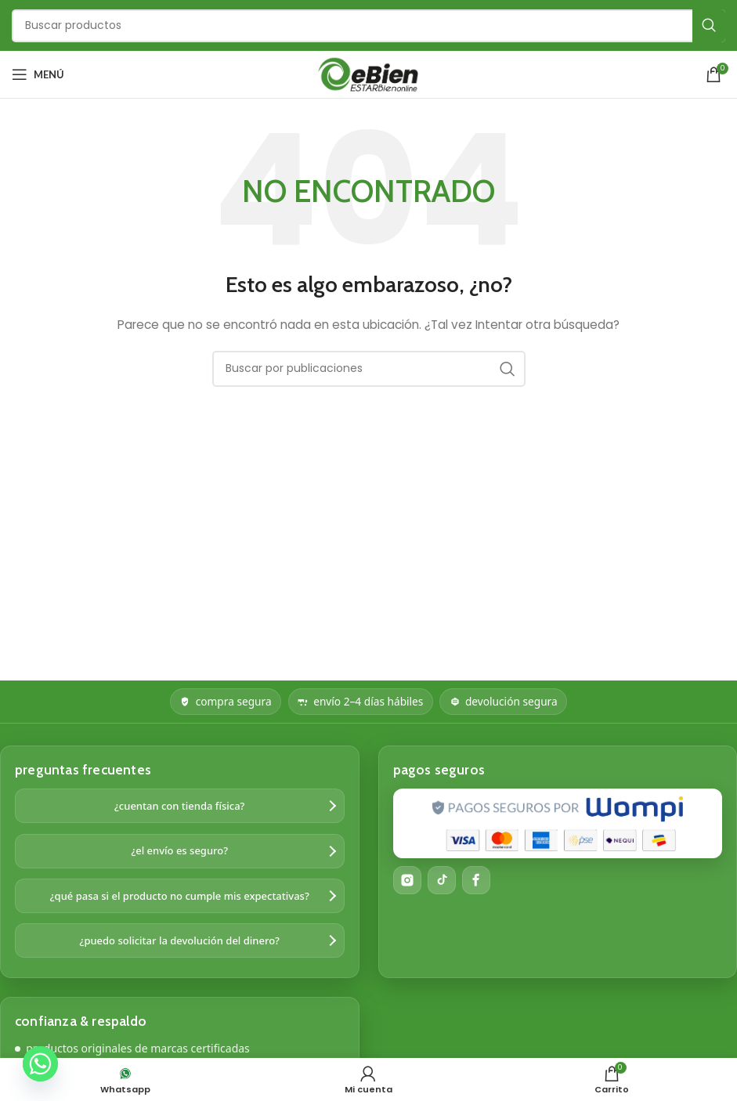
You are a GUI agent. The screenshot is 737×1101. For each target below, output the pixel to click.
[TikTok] (442, 880)
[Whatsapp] (40, 1063)
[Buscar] (368, 25)
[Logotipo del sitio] (369, 73)
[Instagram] (407, 880)
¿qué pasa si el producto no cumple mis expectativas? (179, 896)
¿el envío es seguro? (179, 850)
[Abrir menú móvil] (38, 74)
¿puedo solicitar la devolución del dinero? (180, 940)
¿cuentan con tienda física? (179, 806)
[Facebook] (476, 880)
